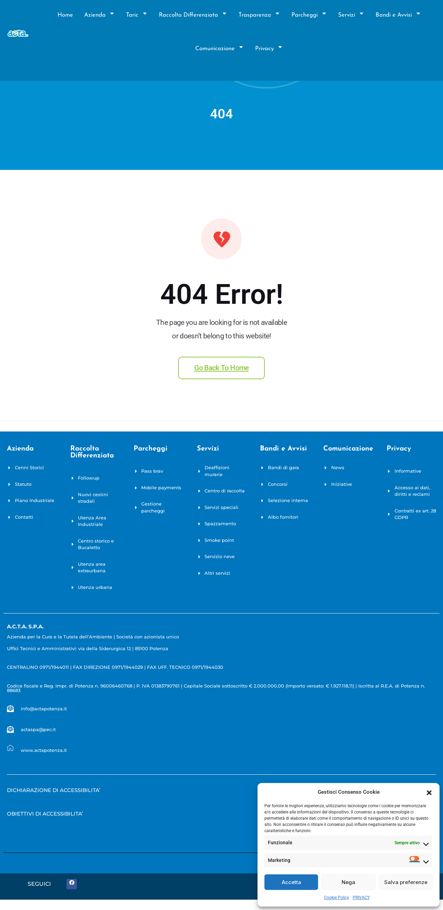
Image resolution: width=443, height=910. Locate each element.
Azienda (99, 15)
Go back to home (221, 368)
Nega (348, 882)
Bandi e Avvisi (398, 15)
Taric (137, 15)
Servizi (351, 15)
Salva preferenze (405, 882)
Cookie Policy (336, 897)
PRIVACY (361, 897)
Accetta (291, 882)
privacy (399, 448)
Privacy (269, 48)
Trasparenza (259, 15)
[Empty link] (53, 792)
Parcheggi (309, 15)
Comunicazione (219, 48)
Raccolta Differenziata (193, 15)
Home (65, 15)
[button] (429, 792)
